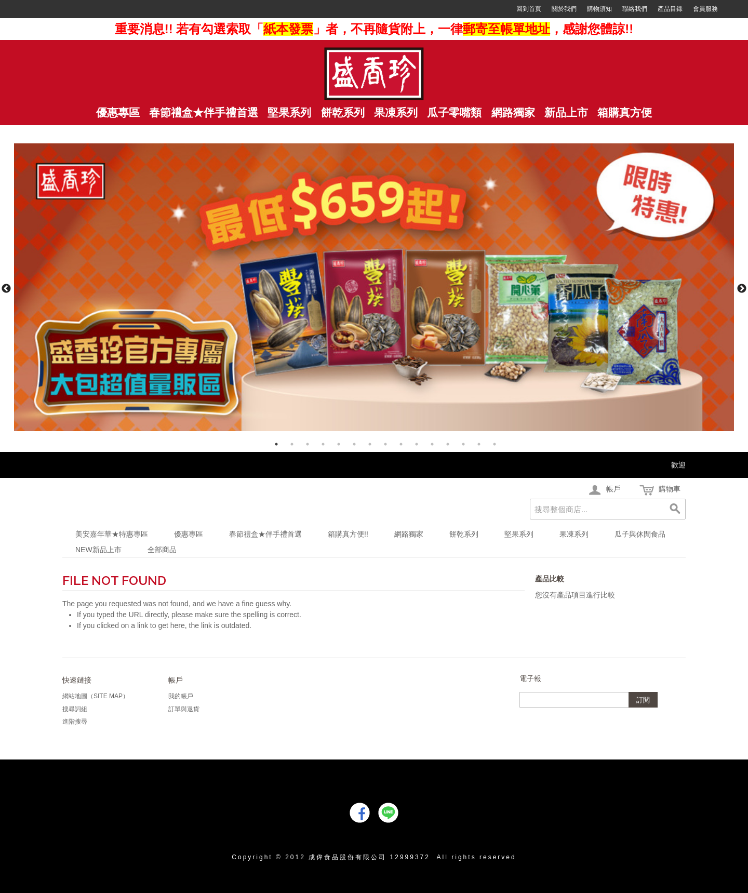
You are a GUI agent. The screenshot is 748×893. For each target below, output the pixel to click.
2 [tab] (292, 444)
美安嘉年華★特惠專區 (111, 534)
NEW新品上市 (98, 549)
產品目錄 (670, 8)
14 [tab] (479, 444)
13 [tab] (463, 444)
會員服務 (705, 8)
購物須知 (599, 8)
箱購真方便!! (348, 534)
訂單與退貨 (183, 709)
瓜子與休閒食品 (640, 534)
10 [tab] (416, 444)
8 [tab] (385, 444)
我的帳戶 (180, 696)
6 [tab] (354, 444)
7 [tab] (370, 444)
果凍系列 (574, 534)
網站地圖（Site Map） (95, 696)
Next (742, 289)
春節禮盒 (203, 112)
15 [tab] (494, 444)
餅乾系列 (343, 112)
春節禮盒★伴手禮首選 (265, 534)
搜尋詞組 (74, 709)
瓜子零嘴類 (454, 112)
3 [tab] (307, 444)
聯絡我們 (634, 8)
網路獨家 (513, 112)
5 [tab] (338, 444)
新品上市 (566, 112)
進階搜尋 (74, 721)
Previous (6, 289)
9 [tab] (401, 444)
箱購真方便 (624, 112)
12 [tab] (448, 444)
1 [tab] (276, 444)
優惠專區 (188, 534)
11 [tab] (432, 444)
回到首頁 (528, 8)
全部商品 (162, 549)
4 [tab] (323, 444)
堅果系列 (289, 112)
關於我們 (564, 8)
